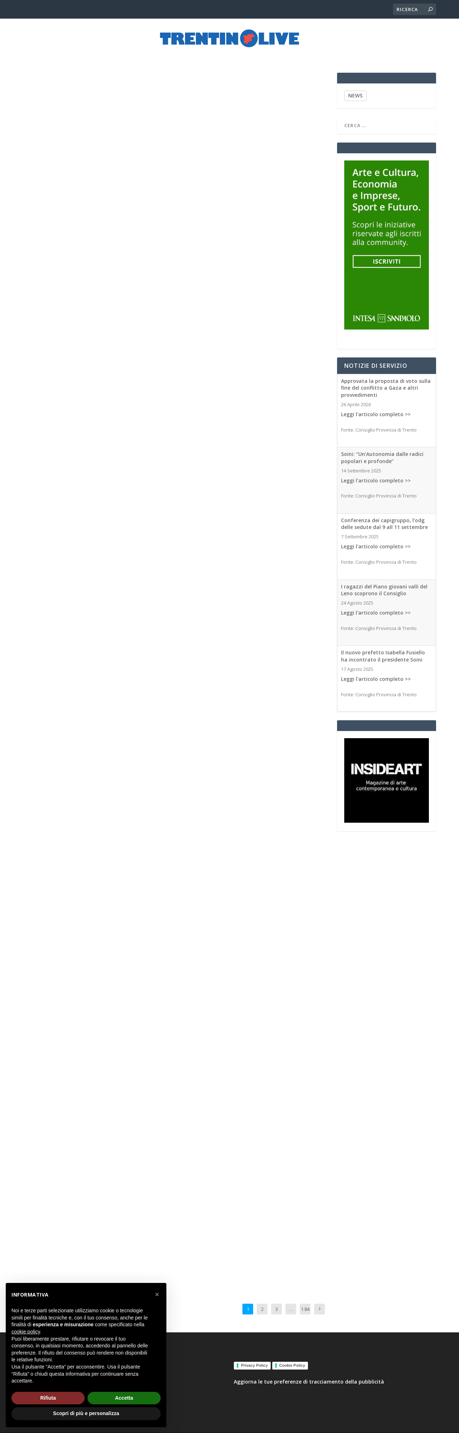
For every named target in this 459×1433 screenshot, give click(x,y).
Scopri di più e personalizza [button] (86, 1413)
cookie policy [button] (25, 1332)
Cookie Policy (292, 1359)
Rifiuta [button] (48, 1398)
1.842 (305, 1308)
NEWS (355, 89)
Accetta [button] (124, 1398)
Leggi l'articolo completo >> (376, 407)
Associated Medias (132, 238)
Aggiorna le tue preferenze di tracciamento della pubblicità (309, 1375)
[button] (157, 1294)
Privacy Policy (254, 1359)
